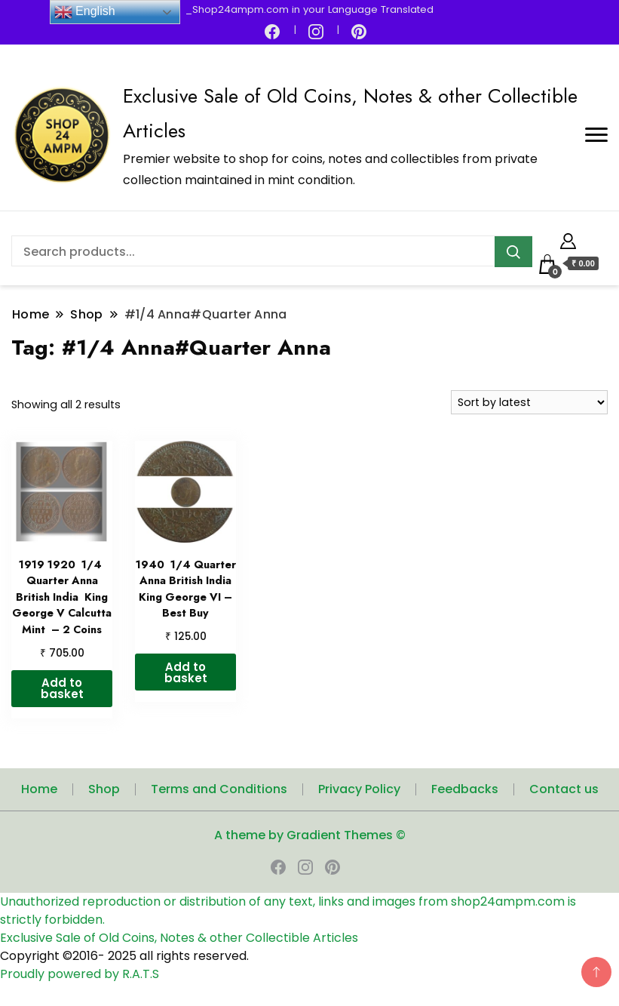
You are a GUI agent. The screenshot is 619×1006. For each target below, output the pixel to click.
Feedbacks (464, 789)
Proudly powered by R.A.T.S (79, 974)
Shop (104, 789)
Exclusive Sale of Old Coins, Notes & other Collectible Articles (179, 937)
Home (39, 789)
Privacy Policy (359, 789)
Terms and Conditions (219, 789)
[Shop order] (529, 402)
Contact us (564, 789)
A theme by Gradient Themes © (310, 835)
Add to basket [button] (62, 688)
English (84, 12)
